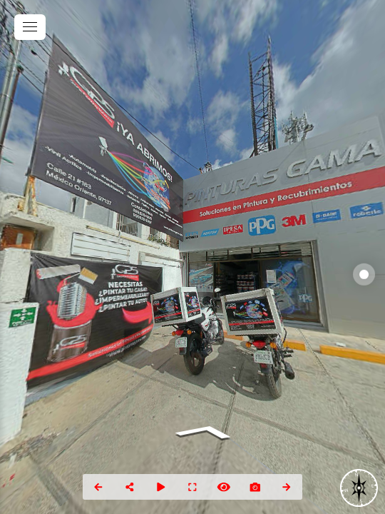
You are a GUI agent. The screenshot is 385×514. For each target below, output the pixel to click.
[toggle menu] (30, 27)
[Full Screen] (192, 487)
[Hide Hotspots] (224, 487)
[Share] (129, 487)
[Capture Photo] (255, 487)
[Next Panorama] (286, 487)
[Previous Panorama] (98, 487)
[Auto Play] (161, 487)
